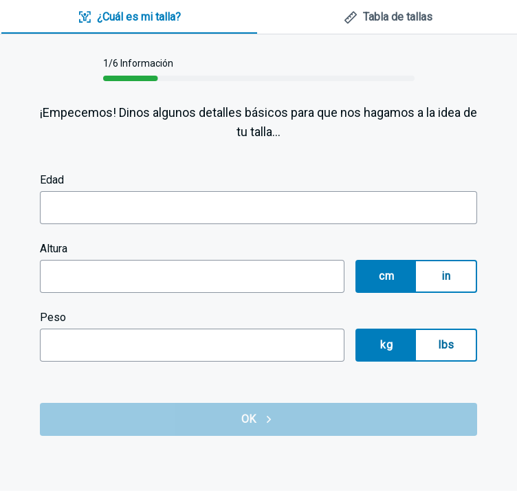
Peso (53, 317)
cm (386, 276)
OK (258, 419)
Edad (52, 179)
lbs (446, 344)
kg (386, 344)
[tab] (129, 17)
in (445, 276)
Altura (53, 248)
